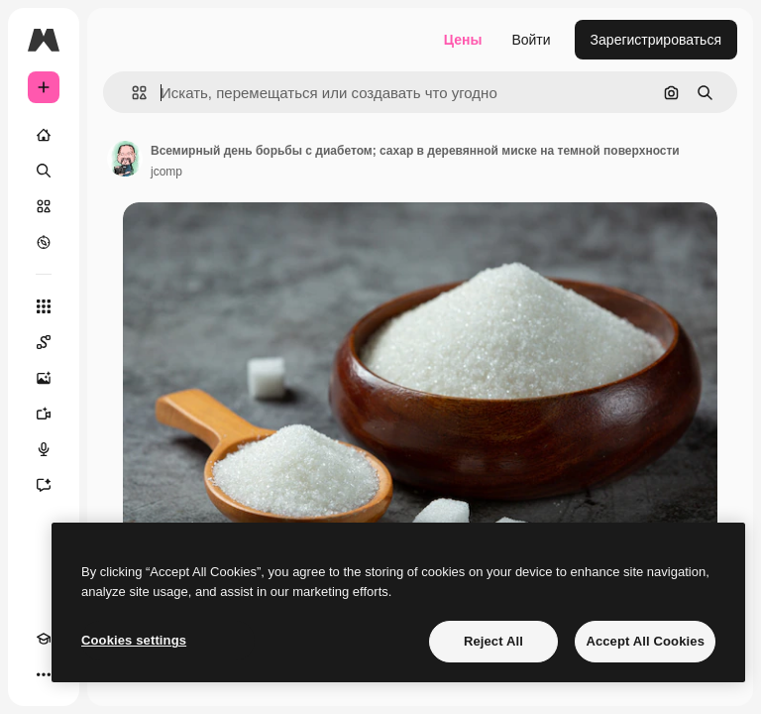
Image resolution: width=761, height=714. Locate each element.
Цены (463, 40)
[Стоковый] (43, 206)
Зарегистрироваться (656, 40)
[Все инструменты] (43, 306)
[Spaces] (43, 342)
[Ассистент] (43, 485)
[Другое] (43, 674)
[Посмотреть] (43, 242)
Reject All (493, 641)
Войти (530, 40)
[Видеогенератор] (43, 413)
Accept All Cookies (645, 641)
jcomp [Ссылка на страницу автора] (166, 171)
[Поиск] (43, 170)
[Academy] (43, 638)
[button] (131, 92)
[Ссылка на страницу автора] (125, 159)
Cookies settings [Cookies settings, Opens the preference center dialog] (133, 640)
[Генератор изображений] (43, 378)
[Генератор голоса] (43, 449)
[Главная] (43, 135)
